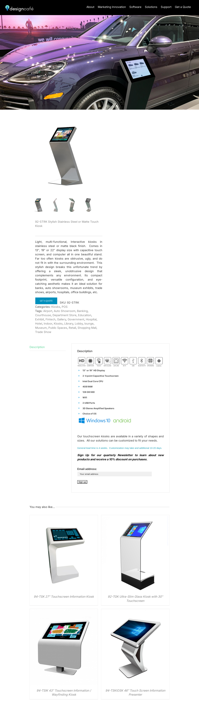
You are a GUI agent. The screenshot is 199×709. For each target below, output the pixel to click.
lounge (89, 323)
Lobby (79, 323)
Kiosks (55, 307)
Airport (47, 311)
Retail (72, 328)
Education (84, 315)
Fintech (51, 319)
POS (65, 307)
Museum (41, 328)
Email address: (87, 469)
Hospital (91, 319)
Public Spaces (57, 328)
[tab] (48, 347)
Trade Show (43, 332)
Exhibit (39, 319)
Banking (82, 311)
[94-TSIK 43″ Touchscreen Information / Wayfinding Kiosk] (64, 611)
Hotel (38, 323)
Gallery (61, 319)
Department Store (64, 315)
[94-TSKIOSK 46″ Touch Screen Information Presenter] (135, 611)
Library (68, 323)
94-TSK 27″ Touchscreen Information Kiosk (64, 597)
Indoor (48, 323)
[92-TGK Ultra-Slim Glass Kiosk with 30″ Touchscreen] (135, 517)
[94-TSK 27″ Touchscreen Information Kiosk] (64, 517)
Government (76, 319)
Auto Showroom (64, 311)
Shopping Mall (87, 328)
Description (37, 347)
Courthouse (43, 315)
